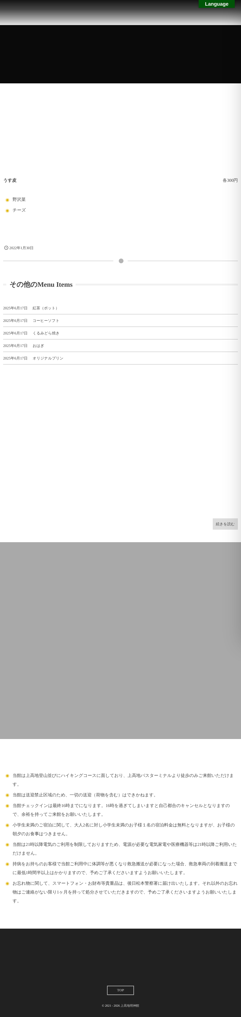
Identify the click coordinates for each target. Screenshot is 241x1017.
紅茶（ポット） (46, 308)
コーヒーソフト (46, 320)
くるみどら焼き (46, 333)
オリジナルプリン (48, 358)
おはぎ (38, 345)
